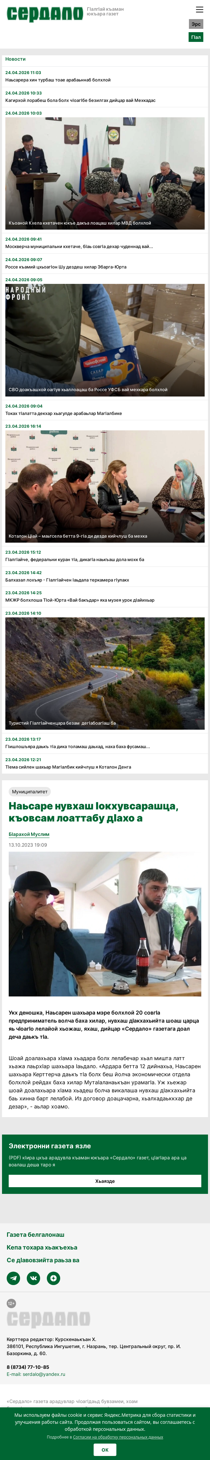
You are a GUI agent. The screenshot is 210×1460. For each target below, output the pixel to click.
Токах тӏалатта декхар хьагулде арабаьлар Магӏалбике (63, 413)
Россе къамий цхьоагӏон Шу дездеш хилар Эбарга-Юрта (65, 266)
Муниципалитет (29, 791)
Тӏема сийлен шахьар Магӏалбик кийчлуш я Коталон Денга (68, 767)
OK (105, 1450)
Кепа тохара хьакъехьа (42, 1247)
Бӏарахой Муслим (29, 834)
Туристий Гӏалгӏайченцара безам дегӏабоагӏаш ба (62, 723)
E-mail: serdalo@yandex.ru (36, 1374)
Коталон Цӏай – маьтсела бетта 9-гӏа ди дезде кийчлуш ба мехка (78, 536)
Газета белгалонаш (35, 1234)
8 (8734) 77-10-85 (28, 1367)
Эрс (196, 24)
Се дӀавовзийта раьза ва (43, 1260)
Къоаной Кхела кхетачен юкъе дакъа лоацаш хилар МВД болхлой (80, 223)
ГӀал (196, 37)
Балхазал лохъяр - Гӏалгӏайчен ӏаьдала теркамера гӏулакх (67, 580)
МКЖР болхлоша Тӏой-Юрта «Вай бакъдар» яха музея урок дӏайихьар (79, 600)
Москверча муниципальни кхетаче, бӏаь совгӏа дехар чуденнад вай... (79, 246)
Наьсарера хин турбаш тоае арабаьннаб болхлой (58, 79)
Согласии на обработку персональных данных (118, 1437)
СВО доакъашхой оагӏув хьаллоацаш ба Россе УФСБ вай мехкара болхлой (88, 389)
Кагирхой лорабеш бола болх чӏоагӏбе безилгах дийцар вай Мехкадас (80, 100)
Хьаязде (105, 1181)
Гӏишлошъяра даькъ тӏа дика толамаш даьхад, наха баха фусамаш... (77, 746)
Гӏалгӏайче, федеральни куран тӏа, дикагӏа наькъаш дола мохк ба (75, 559)
